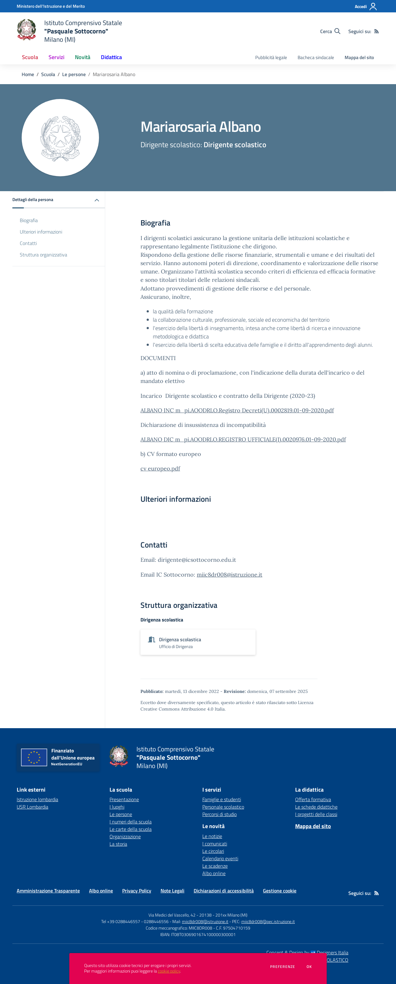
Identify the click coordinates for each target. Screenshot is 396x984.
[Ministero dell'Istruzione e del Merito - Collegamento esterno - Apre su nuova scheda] (51, 6)
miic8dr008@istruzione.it (229, 574)
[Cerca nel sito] (330, 31)
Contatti (28, 243)
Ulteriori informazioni (41, 231)
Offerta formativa (313, 799)
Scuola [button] (30, 57)
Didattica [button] (111, 57)
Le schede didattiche (316, 806)
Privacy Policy (136, 890)
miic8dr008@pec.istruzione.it (268, 921)
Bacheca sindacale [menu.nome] (316, 57)
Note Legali (172, 890)
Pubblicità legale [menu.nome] (271, 57)
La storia (118, 844)
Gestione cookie (279, 890)
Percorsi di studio (219, 814)
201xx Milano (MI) (231, 915)
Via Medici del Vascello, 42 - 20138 (180, 915)
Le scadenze (215, 866)
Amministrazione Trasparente (48, 890)
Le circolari (213, 851)
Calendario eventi (220, 858)
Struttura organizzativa (43, 254)
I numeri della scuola (131, 821)
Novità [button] (82, 57)
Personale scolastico (223, 806)
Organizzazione (125, 836)
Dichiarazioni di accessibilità (224, 890)
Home (28, 74)
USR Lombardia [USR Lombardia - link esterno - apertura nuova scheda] (32, 806)
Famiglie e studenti (221, 799)
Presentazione (124, 799)
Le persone (74, 74)
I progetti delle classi (316, 814)
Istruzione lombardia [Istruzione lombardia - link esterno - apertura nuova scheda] (37, 799)
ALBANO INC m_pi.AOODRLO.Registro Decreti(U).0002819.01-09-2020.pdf (237, 410)
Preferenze (282, 967)
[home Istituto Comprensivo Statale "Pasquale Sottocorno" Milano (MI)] (69, 31)
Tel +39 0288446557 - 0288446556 (135, 921)
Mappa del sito (359, 57)
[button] (58, 199)
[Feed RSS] (376, 31)
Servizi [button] (56, 57)
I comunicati (214, 843)
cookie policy (169, 971)
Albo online (214, 873)
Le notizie (212, 836)
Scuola (48, 74)
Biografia (29, 220)
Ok (309, 967)
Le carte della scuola (131, 829)
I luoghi (117, 806)
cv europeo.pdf (160, 468)
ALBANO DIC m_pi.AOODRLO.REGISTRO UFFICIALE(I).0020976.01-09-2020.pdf (243, 439)
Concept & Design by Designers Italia (307, 952)
